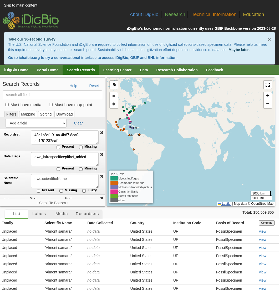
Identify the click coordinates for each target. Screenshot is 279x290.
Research (175, 14)
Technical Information (214, 14)
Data (144, 70)
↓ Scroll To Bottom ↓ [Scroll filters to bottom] (52, 203)
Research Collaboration (177, 70)
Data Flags (12, 156)
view (262, 231)
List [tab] (16, 213)
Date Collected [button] (100, 223)
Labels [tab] (39, 213)
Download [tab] (64, 114)
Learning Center (117, 70)
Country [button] (137, 223)
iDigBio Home (16, 70)
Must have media (23, 104)
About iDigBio (144, 14)
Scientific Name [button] (58, 223)
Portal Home (47, 70)
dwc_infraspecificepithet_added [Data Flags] (64, 159)
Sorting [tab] (46, 114)
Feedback (214, 70)
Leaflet (224, 204)
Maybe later (239, 50)
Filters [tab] (11, 114)
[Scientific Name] (64, 181)
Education (253, 14)
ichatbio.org (29, 58)
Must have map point (70, 104)
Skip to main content (20, 5)
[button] (102, 133)
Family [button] (7, 223)
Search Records (81, 70)
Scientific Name (11, 180)
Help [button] (73, 86)
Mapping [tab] (28, 114)
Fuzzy (89, 190)
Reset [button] (94, 86)
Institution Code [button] (187, 223)
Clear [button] (78, 123)
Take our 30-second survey (31, 39)
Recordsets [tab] (87, 213)
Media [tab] (61, 213)
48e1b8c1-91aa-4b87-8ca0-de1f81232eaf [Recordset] (64, 137)
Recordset (11, 134)
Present (65, 147)
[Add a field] (36, 123)
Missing (88, 147)
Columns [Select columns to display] (266, 222)
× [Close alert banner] (269, 39)
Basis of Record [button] (230, 223)
